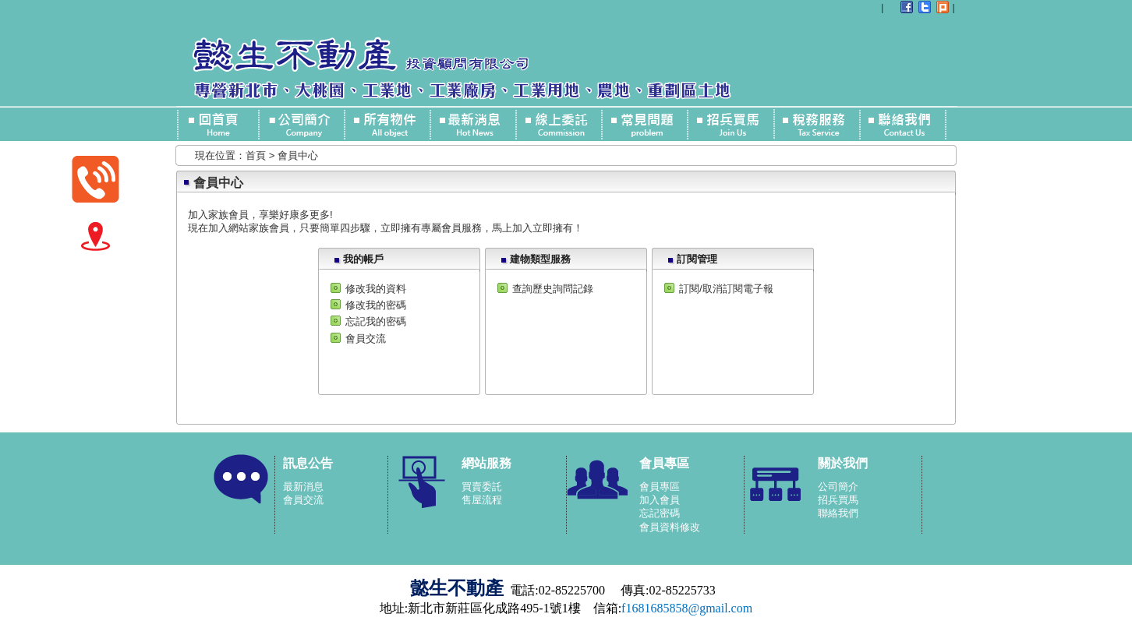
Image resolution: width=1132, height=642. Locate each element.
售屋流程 (482, 500)
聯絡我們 (838, 513)
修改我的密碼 (375, 305)
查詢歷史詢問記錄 (552, 289)
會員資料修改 (669, 527)
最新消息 (303, 486)
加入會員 (659, 500)
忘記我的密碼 (375, 321)
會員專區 (659, 486)
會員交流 (365, 338)
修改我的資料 (375, 289)
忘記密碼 (659, 513)
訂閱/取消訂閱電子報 (726, 289)
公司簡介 (838, 486)
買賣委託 (482, 486)
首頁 (256, 155)
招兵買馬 (838, 500)
